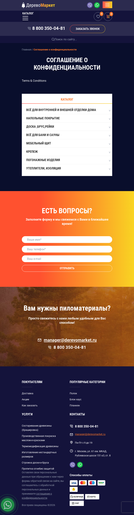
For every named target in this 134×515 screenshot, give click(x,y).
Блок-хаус (75, 399)
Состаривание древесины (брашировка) (37, 427)
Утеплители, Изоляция (68, 168)
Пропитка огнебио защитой (38, 468)
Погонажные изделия (68, 160)
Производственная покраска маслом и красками (39, 438)
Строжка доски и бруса (35, 462)
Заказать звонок (88, 29)
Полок (73, 393)
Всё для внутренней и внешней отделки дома (68, 110)
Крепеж (68, 152)
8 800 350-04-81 (48, 28)
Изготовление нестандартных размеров (39, 454)
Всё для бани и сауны (68, 135)
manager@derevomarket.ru (67, 340)
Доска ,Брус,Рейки (68, 127)
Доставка (27, 393)
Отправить (67, 268)
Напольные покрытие (68, 118)
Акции (25, 399)
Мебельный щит (68, 143)
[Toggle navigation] (107, 4)
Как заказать (30, 405)
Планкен (75, 405)
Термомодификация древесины (40, 446)
